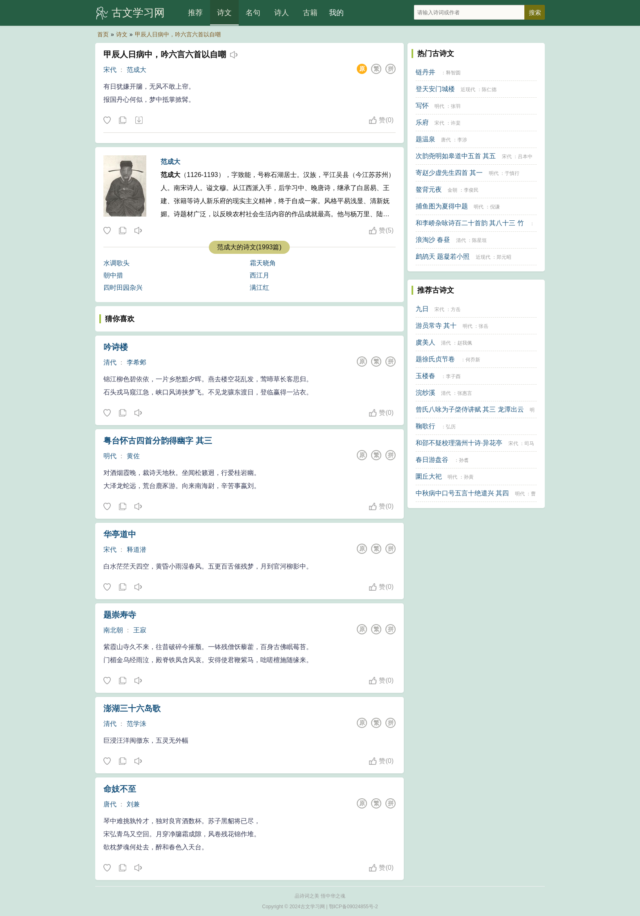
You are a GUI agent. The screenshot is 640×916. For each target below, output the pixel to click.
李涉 (462, 140)
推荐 (195, 13)
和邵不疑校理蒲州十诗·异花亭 (459, 442)
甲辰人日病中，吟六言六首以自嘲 (178, 34)
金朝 (452, 190)
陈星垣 (479, 240)
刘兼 (133, 804)
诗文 (224, 13)
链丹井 (425, 72)
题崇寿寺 (119, 614)
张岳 (483, 326)
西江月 (259, 275)
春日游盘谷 (432, 459)
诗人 (281, 13)
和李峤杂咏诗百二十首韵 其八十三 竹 (470, 222)
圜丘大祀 (429, 476)
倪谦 (495, 207)
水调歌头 (116, 263)
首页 (103, 34)
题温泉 (425, 139)
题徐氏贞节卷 (435, 359)
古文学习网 (138, 13)
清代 (109, 362)
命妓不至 (119, 788)
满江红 (259, 287)
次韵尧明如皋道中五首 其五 (456, 155)
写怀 (422, 105)
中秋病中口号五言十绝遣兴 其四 (462, 493)
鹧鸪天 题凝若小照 (443, 256)
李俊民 (471, 190)
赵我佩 (464, 343)
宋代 (109, 69)
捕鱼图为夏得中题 (442, 206)
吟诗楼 (115, 347)
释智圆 (453, 73)
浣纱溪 (425, 392)
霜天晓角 (263, 263)
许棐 (456, 123)
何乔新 (472, 360)
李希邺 (136, 362)
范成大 (136, 69)
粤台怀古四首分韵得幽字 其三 (157, 440)
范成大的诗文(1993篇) (249, 247)
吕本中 (525, 156)
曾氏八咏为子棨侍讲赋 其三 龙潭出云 (470, 409)
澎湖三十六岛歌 (132, 708)
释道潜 (136, 549)
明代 (109, 455)
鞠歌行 (425, 426)
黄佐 (133, 455)
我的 (336, 13)
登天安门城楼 (435, 88)
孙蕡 (469, 477)
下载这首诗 (138, 120)
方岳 (456, 309)
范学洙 (136, 723)
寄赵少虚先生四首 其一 (449, 172)
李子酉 (453, 376)
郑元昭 (504, 257)
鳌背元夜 (429, 189)
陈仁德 (489, 89)
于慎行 (512, 173)
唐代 (109, 804)
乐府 (422, 122)
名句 (253, 13)
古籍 (310, 13)
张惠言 (464, 393)
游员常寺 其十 (436, 325)
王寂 (139, 630)
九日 (422, 308)
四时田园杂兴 (123, 287)
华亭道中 (119, 534)
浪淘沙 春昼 (433, 239)
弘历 (451, 427)
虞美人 (425, 342)
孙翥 (464, 460)
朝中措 (113, 275)
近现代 (468, 89)
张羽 (456, 106)
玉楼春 (425, 375)
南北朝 (113, 630)
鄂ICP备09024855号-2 (353, 906)
